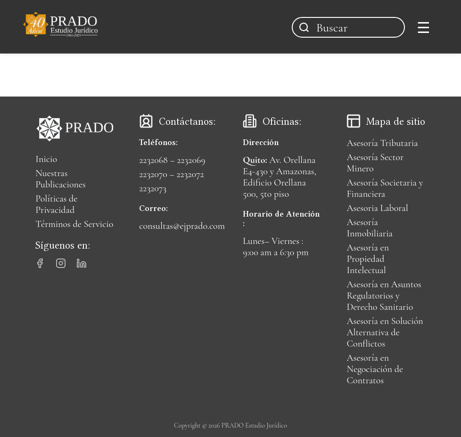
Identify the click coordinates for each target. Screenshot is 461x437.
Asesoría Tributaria (382, 143)
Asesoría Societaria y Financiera (384, 188)
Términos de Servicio (74, 224)
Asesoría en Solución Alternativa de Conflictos (384, 332)
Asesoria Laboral (377, 208)
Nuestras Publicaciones (60, 179)
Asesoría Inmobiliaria (369, 228)
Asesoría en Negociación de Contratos (374, 369)
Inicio (46, 159)
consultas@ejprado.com (182, 226)
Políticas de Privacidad (56, 204)
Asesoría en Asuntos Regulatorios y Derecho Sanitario (383, 296)
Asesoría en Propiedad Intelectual (367, 259)
